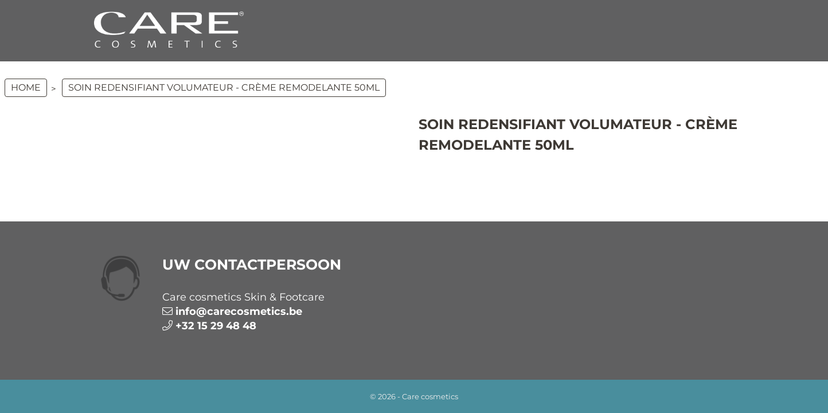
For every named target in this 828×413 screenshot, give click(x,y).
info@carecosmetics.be (238, 311)
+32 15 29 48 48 (215, 326)
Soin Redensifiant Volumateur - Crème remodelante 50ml (224, 87)
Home (26, 87)
